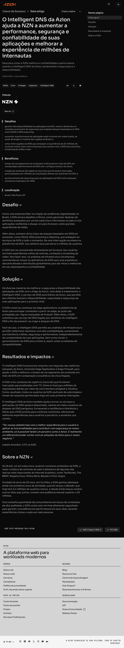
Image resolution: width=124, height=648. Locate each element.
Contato (7, 613)
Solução (92, 26)
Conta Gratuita (10, 601)
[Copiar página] (68, 11)
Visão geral (93, 17)
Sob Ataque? (68, 585)
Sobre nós (8, 570)
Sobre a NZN (94, 35)
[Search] (108, 4)
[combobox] (7, 642)
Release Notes (69, 613)
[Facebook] (80, 85)
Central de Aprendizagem (75, 578)
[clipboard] (67, 85)
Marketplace (68, 581)
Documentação (69, 601)
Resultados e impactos (99, 31)
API (64, 605)
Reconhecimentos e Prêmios (76, 589)
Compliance (9, 581)
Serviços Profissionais (14, 617)
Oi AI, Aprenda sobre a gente (17, 589)
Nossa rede (9, 574)
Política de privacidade (14, 585)
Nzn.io (9, 111)
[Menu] (118, 4)
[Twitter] (73, 85)
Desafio (92, 22)
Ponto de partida (11, 605)
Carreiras (8, 578)
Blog (64, 570)
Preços (6, 609)
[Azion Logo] (9, 4)
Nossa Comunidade (73, 609)
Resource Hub (69, 574)
